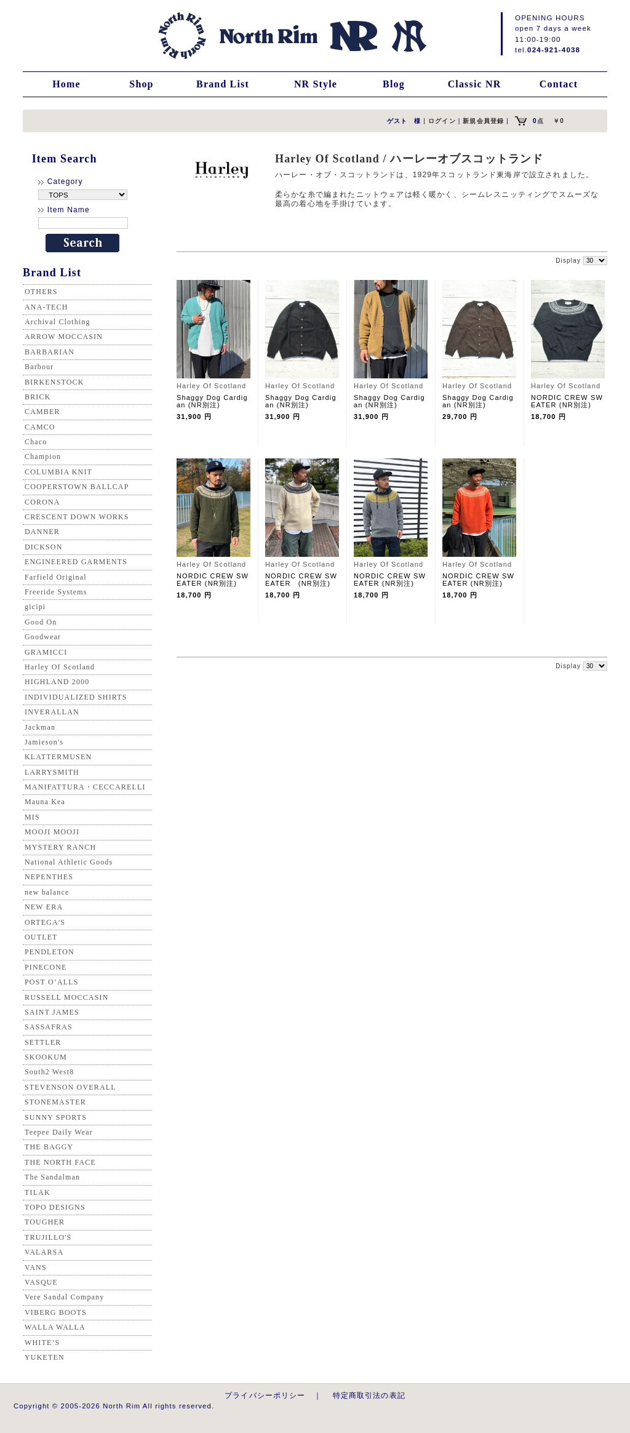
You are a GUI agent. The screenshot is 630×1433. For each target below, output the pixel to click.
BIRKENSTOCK (54, 382)
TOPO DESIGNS (55, 1207)
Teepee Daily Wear (59, 1132)
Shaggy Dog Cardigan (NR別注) (212, 401)
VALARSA (44, 1252)
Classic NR (474, 84)
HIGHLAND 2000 (57, 681)
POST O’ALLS (52, 982)
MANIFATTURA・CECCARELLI (85, 787)
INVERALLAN (52, 712)
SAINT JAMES (52, 1012)
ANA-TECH (46, 307)
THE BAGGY (49, 1147)
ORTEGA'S (45, 922)
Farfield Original (56, 577)
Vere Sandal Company (64, 1297)
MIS (32, 817)
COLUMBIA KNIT (58, 472)
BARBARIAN (49, 352)
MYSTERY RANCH (60, 847)
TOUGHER (45, 1222)
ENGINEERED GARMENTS (76, 561)
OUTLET (41, 937)
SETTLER (43, 1042)
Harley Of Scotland (60, 667)
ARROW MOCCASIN (64, 336)
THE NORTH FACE (60, 1162)
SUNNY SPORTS (56, 1117)
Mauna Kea (45, 801)
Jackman (40, 727)
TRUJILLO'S (48, 1237)
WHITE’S (42, 1342)
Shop (141, 84)
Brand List (222, 84)
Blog (394, 84)
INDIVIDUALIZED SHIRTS (76, 697)
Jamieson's (44, 742)
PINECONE (46, 967)
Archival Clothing (57, 321)
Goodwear (43, 637)
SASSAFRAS (49, 1027)
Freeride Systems (56, 592)
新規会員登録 (483, 121)
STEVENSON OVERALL (70, 1087)
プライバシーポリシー (265, 1395)
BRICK (37, 397)
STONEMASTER (55, 1102)
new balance (47, 892)
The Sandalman (52, 1177)
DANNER (42, 531)
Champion (43, 456)
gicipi (35, 606)
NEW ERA (44, 907)
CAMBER (42, 411)
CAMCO (40, 427)
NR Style (315, 84)
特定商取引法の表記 (369, 1395)
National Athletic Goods (69, 862)
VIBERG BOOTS (56, 1312)
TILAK (37, 1192)
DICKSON (43, 547)
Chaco (36, 441)
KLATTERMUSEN (58, 756)
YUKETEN (45, 1357)
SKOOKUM (46, 1057)
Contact (559, 84)
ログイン (442, 121)
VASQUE (41, 1282)
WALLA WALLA (55, 1327)
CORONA (42, 502)
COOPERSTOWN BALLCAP (77, 486)
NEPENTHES (49, 876)
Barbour (39, 366)
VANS (36, 1267)
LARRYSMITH (52, 772)
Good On (41, 622)
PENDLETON (49, 952)
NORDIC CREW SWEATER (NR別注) (567, 401)
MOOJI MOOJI (52, 832)
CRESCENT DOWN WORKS (77, 517)
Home (66, 84)
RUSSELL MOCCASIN (66, 997)
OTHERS (41, 291)
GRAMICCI (46, 652)
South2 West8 (49, 1072)
